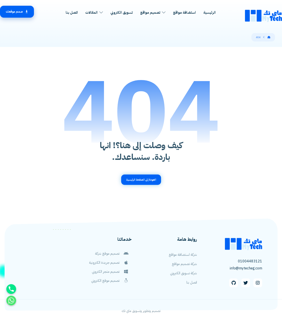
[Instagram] (257, 282)
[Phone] (11, 289)
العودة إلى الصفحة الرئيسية (141, 179)
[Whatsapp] (11, 300)
